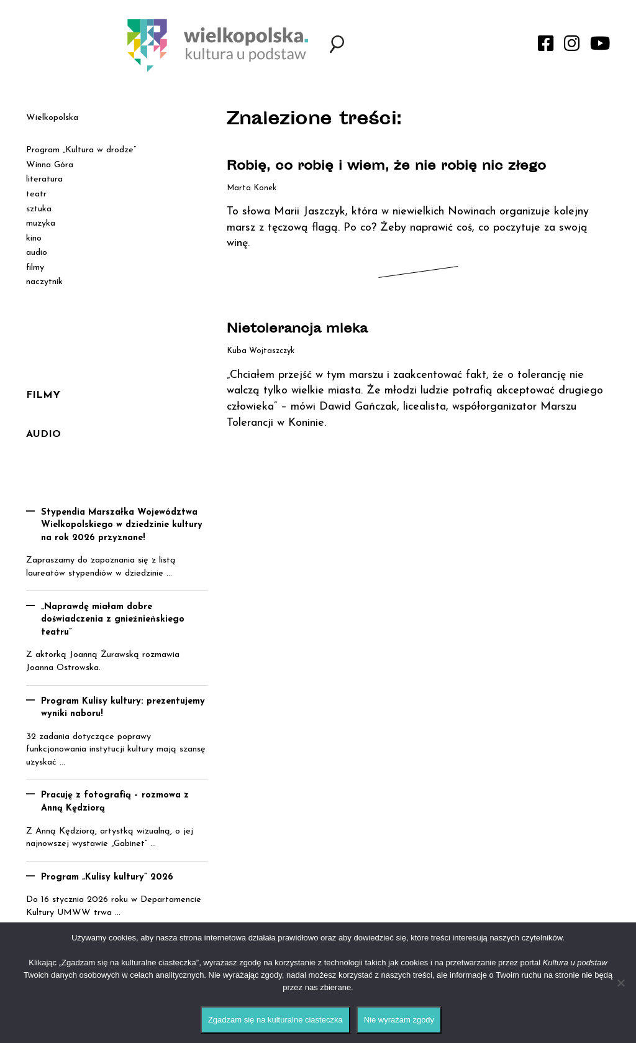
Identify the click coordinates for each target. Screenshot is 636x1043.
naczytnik (44, 282)
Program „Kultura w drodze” (81, 150)
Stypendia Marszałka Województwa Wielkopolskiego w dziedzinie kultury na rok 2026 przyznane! (121, 525)
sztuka (39, 209)
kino (34, 238)
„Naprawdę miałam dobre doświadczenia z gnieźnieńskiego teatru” (112, 619)
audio (36, 252)
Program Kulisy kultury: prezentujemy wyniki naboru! (123, 708)
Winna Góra (49, 165)
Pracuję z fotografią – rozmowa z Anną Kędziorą (115, 802)
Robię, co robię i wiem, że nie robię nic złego (386, 167)
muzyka (40, 223)
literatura (44, 179)
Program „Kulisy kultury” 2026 (107, 877)
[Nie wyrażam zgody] (620, 982)
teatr (36, 194)
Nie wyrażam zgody (399, 1019)
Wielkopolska (52, 117)
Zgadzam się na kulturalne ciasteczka (275, 1019)
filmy (35, 267)
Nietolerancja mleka (297, 329)
